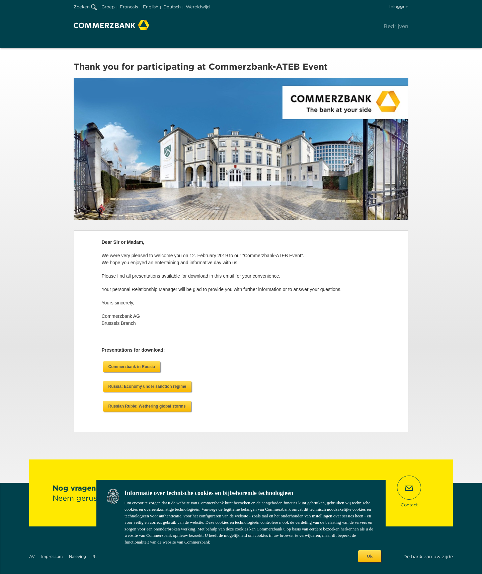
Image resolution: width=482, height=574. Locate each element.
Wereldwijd (198, 6)
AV (32, 556)
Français (129, 6)
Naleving (77, 556)
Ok (370, 556)
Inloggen (398, 6)
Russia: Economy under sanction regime (147, 386)
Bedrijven (396, 26)
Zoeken (85, 6)
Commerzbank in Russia (131, 366)
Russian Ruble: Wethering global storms (147, 406)
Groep (108, 6)
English (150, 6)
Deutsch (172, 6)
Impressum (52, 556)
